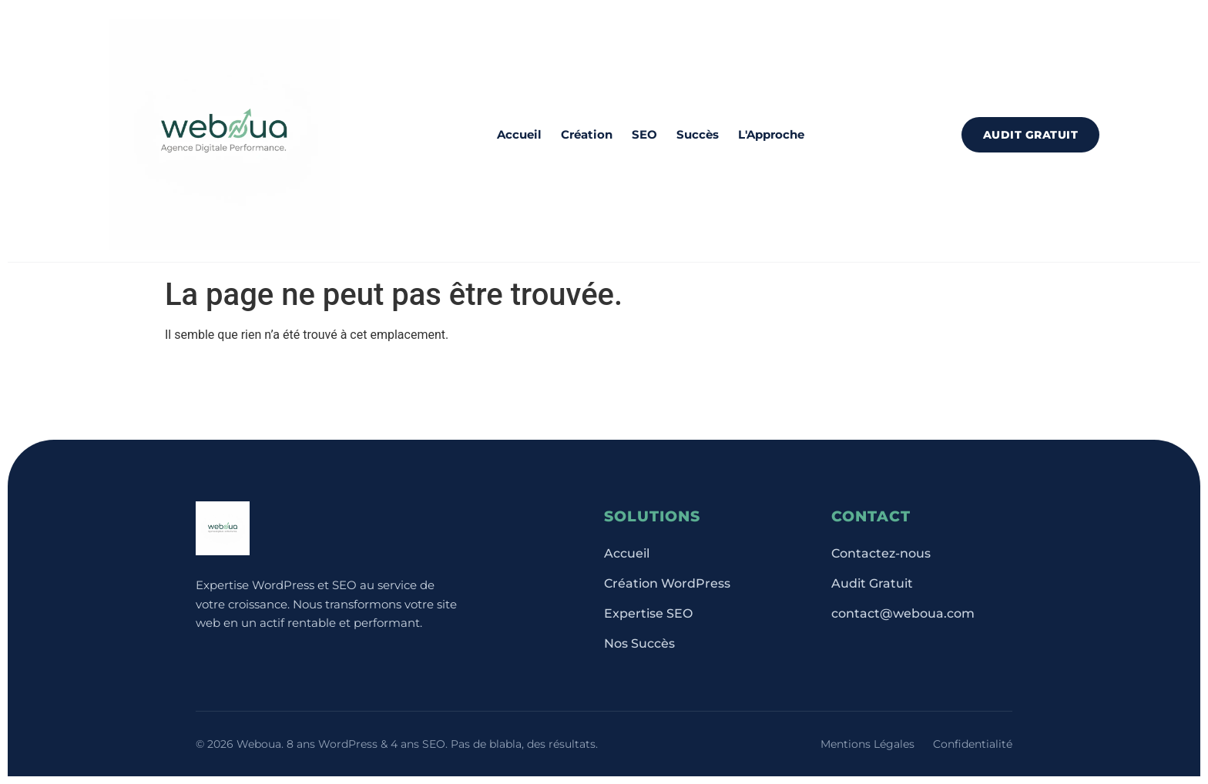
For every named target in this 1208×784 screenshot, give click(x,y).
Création (586, 134)
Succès (697, 134)
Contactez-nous (881, 553)
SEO (644, 134)
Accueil (519, 134)
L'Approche (771, 134)
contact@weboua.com (903, 613)
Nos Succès (639, 643)
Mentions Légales (867, 744)
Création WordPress (667, 583)
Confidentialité (972, 744)
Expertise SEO (648, 613)
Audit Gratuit (1031, 135)
